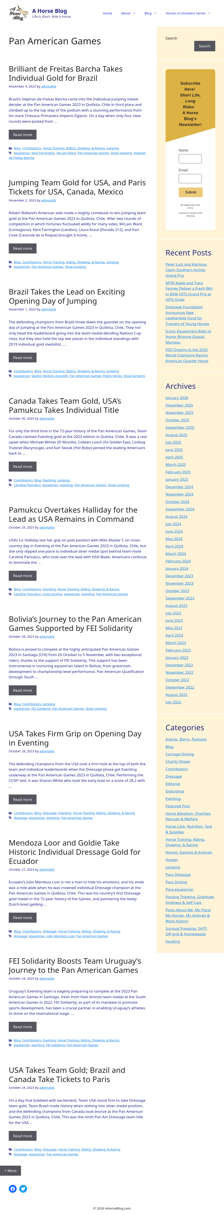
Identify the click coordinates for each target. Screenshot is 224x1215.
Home (107, 13)
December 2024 (179, 486)
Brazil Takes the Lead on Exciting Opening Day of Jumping (67, 296)
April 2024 (174, 546)
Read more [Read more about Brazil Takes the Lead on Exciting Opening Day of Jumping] (22, 357)
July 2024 (173, 523)
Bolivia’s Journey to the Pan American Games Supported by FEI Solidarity (75, 623)
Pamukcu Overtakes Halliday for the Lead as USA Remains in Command (73, 514)
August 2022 (176, 694)
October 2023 (177, 590)
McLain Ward (66, 153)
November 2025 (179, 412)
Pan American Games (93, 153)
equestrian (22, 153)
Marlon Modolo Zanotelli (50, 376)
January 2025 (177, 479)
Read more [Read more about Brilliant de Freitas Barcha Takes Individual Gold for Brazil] (22, 134)
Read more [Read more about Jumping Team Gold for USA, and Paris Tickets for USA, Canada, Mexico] (22, 248)
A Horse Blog (49, 10)
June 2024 (174, 531)
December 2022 (179, 664)
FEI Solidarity (41, 709)
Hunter (172, 859)
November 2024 (179, 494)
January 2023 (177, 657)
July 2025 (173, 442)
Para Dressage (178, 874)
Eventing (49, 480)
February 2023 (178, 650)
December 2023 (179, 575)
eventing (66, 485)
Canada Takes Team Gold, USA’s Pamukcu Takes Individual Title (65, 405)
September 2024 (180, 509)
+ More (10, 1170)
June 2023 (174, 620)
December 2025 (179, 405)
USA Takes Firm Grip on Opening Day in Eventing (75, 738)
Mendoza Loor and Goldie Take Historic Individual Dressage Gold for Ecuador (75, 852)
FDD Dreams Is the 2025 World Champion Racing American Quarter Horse (187, 355)
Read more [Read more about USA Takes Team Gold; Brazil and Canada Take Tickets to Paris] (22, 1135)
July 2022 (173, 702)
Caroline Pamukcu (27, 485)
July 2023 (173, 612)
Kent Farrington (43, 153)
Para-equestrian (179, 889)
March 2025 (176, 464)
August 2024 (176, 516)
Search (171, 38)
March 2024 (176, 553)
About (130, 13)
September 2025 (180, 427)
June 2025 (174, 449)
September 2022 (180, 687)
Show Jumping (121, 153)
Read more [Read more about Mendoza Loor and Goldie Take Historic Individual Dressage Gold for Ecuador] (22, 917)
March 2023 (176, 642)
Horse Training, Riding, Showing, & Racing (74, 148)
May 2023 (174, 627)
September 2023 (180, 598)
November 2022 (179, 672)
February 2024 (178, 561)
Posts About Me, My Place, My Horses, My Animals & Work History (188, 915)
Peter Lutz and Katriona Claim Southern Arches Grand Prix (186, 270)
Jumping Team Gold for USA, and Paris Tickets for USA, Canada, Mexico (77, 187)
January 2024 (177, 568)
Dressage (49, 813)
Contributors (31, 148)
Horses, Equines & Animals (189, 852)
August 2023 (176, 605)
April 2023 (174, 635)
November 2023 (179, 583)
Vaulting (173, 941)
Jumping (112, 148)
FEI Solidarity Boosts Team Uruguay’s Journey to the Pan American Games (75, 965)
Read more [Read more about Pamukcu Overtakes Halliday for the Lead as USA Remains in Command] (22, 575)
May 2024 (174, 538)
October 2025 (177, 419)
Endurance (175, 791)
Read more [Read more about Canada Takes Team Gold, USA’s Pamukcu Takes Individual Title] (22, 466)
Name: (184, 150)
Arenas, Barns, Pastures (186, 739)
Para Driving (176, 881)
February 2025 (178, 471)
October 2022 (177, 679)
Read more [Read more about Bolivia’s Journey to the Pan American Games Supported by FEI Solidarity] (22, 690)
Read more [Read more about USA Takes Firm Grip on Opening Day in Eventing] (22, 799)
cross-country (52, 594)
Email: (183, 170)
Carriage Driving (180, 754)
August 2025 (176, 434)
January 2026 (177, 397)
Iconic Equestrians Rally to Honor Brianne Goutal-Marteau (188, 337)
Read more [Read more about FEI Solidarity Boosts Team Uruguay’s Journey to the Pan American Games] (22, 1026)
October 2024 (177, 501)
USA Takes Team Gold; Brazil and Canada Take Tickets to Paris (67, 1074)
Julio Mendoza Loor (61, 936)
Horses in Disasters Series (190, 13)
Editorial (173, 783)
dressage (20, 818)
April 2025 (174, 457)
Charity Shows (178, 761)
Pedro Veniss (112, 376)
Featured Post (178, 805)
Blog (153, 13)
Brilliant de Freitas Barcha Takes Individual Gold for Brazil (65, 73)
